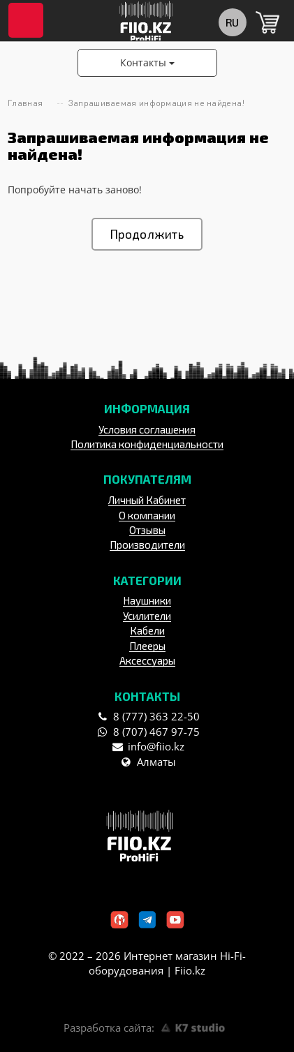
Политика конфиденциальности (147, 444)
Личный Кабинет (147, 500)
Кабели (147, 630)
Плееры (147, 645)
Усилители (147, 615)
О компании (147, 515)
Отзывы (147, 530)
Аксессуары (147, 660)
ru (232, 22)
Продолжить (147, 234)
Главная (25, 103)
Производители (147, 544)
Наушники (147, 600)
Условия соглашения (147, 429)
